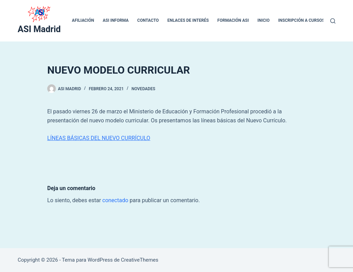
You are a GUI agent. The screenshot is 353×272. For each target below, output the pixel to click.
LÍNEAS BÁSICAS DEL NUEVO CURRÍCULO (98, 138)
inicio (264, 20)
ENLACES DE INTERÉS (188, 20)
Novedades (143, 88)
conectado (115, 200)
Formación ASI (233, 20)
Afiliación (83, 20)
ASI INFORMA (116, 20)
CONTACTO (148, 20)
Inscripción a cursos (301, 20)
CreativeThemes (140, 260)
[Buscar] (332, 21)
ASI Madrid (39, 29)
